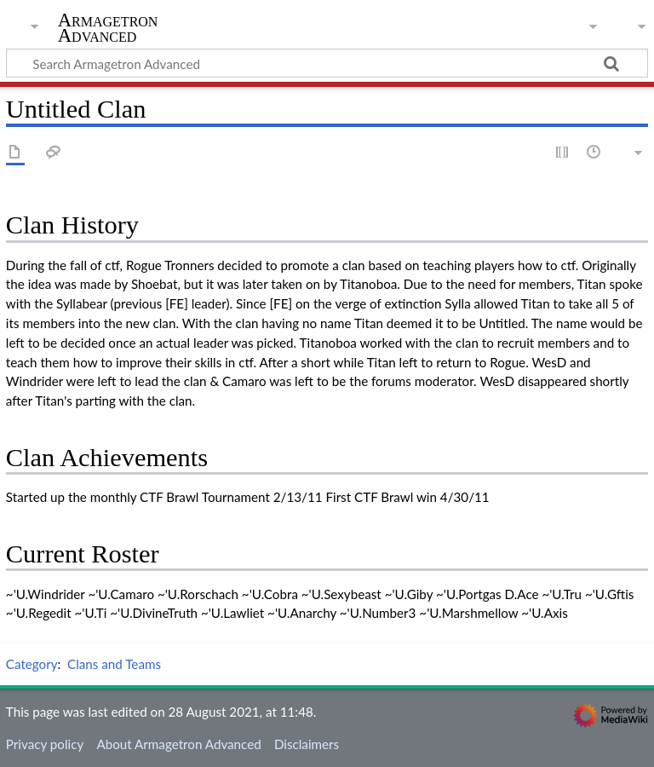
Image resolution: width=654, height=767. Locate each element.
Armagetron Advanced (108, 28)
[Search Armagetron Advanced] (327, 63)
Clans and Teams (114, 664)
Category (32, 664)
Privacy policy (44, 744)
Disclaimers (306, 744)
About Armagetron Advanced (178, 744)
